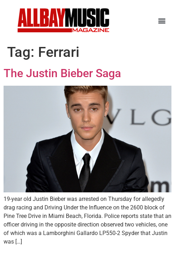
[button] (162, 20)
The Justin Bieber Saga (62, 73)
